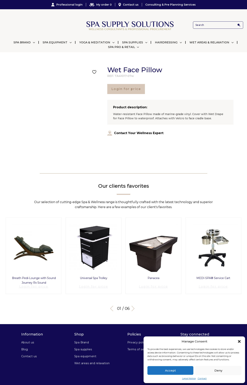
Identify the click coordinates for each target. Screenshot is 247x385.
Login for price (126, 89)
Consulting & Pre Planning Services (170, 4)
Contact (202, 378)
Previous (113, 305)
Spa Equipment (55, 42)
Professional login (67, 4)
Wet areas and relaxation (92, 360)
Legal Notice (189, 378)
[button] (239, 341)
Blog (24, 346)
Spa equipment (85, 353)
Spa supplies (83, 346)
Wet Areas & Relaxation (209, 42)
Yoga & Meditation (94, 42)
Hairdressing (166, 42)
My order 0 (100, 4)
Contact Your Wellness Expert (135, 133)
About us (27, 339)
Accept (170, 370)
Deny (218, 370)
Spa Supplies (132, 42)
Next (133, 305)
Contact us (128, 4)
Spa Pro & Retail (121, 47)
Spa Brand (22, 42)
